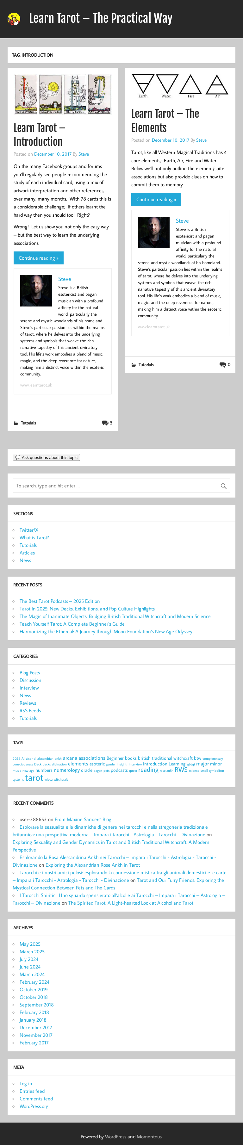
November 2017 (36, 1035)
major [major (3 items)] (202, 763)
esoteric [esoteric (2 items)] (97, 764)
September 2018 (37, 1004)
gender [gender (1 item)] (110, 764)
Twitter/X (29, 530)
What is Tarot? (34, 537)
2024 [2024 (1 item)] (16, 758)
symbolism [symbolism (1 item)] (216, 770)
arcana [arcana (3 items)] (70, 757)
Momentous (149, 1136)
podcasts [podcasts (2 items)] (119, 770)
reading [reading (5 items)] (148, 769)
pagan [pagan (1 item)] (98, 770)
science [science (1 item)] (194, 770)
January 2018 (33, 1020)
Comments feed (36, 1098)
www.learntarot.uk (36, 385)
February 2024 (34, 982)
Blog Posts (30, 672)
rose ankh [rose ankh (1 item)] (166, 770)
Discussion (30, 680)
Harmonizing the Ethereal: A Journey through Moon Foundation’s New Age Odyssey (106, 631)
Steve (83, 154)
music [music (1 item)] (17, 770)
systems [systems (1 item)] (18, 779)
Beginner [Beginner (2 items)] (115, 758)
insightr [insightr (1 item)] (122, 764)
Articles (27, 552)
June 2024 (30, 966)
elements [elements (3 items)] (78, 763)
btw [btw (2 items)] (197, 758)
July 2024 (29, 959)
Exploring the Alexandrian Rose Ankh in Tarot (93, 865)
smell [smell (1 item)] (204, 770)
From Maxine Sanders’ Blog (83, 819)
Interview (29, 687)
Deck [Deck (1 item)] (37, 764)
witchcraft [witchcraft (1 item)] (61, 779)
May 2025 (30, 944)
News (25, 560)
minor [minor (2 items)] (216, 764)
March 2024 (32, 974)
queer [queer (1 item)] (133, 770)
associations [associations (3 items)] (91, 757)
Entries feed (32, 1091)
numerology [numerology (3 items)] (67, 769)
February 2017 (34, 1042)
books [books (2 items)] (131, 758)
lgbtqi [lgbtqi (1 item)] (191, 764)
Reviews (28, 703)
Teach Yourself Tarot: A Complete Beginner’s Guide (72, 624)
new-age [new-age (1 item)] (28, 770)
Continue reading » (39, 258)
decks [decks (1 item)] (47, 764)
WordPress (115, 1136)
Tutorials (28, 423)
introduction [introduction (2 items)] (155, 764)
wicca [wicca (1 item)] (49, 779)
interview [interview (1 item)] (135, 764)
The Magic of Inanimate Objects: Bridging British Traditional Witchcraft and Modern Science (115, 616)
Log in (26, 1083)
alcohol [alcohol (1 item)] (31, 758)
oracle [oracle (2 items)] (86, 770)
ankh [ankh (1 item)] (58, 758)
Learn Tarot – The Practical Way (100, 18)
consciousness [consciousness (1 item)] (23, 764)
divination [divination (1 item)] (59, 764)
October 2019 (34, 989)
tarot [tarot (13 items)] (34, 777)
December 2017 (36, 1027)
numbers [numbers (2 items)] (44, 770)
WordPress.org (34, 1106)
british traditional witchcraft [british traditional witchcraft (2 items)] (165, 758)
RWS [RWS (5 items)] (181, 769)
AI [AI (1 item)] (23, 758)
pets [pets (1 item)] (106, 770)
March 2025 (32, 951)
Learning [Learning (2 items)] (177, 764)
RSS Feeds (30, 710)
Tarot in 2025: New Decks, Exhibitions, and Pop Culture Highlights (87, 608)
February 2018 (34, 1012)
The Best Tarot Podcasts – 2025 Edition (60, 601)
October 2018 (34, 997)
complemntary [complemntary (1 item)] (212, 758)
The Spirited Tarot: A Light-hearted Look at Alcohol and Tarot (130, 903)
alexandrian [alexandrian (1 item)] (45, 758)
